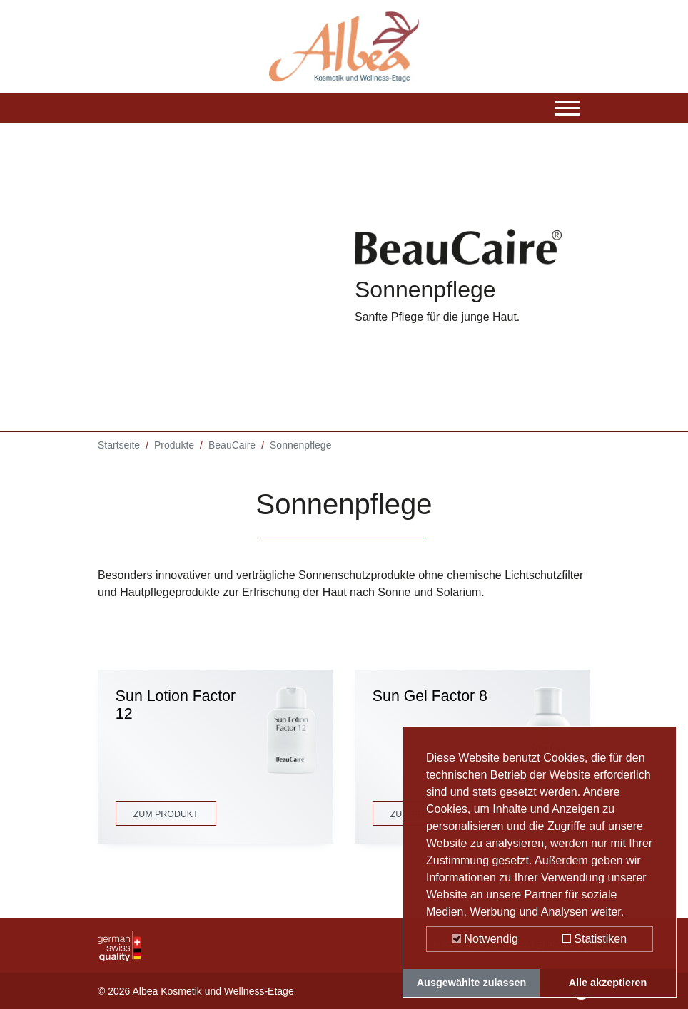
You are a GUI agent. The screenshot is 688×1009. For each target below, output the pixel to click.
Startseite (119, 445)
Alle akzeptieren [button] (608, 982)
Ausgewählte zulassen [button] (472, 982)
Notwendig (485, 939)
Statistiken (594, 939)
